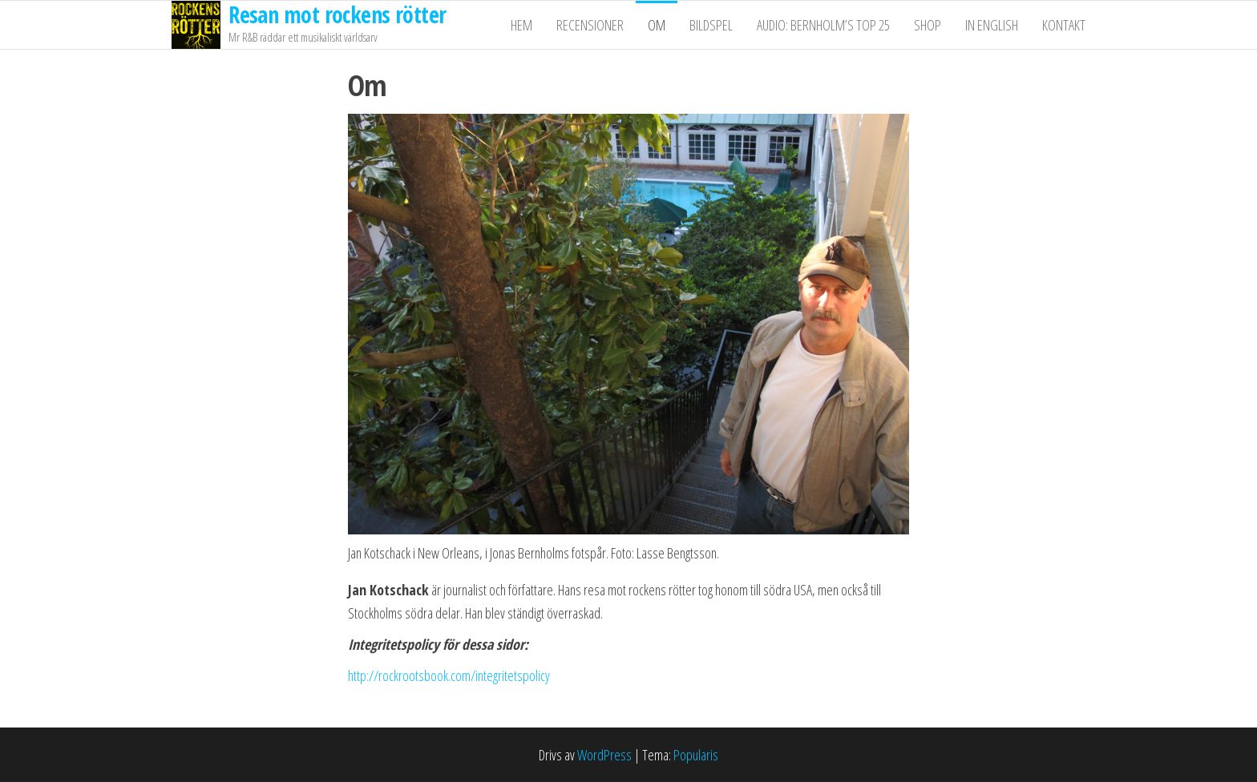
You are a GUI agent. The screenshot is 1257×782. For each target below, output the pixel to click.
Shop (927, 24)
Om (656, 24)
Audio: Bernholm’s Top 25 (823, 24)
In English (991, 24)
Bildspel (711, 24)
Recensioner (590, 24)
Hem (521, 24)
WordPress (604, 754)
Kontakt (1063, 24)
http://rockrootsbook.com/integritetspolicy (449, 675)
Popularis (695, 754)
